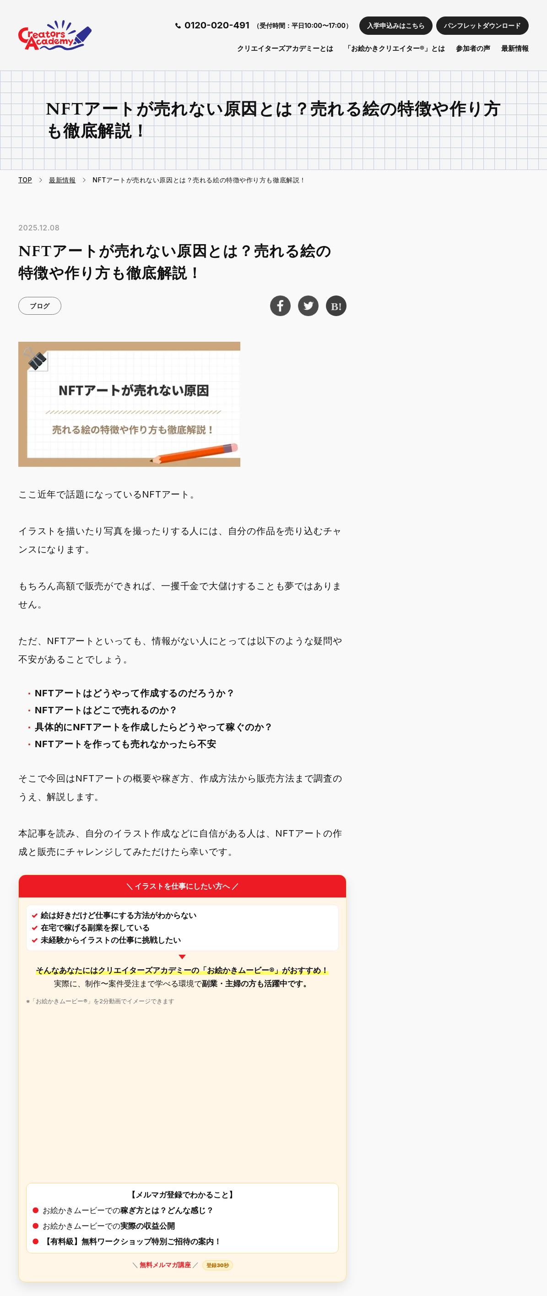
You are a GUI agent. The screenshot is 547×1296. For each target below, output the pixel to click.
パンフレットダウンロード (482, 25)
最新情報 (515, 48)
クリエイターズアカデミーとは (285, 48)
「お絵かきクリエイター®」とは (394, 48)
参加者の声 (473, 48)
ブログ (40, 306)
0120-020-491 (216, 25)
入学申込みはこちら (396, 25)
